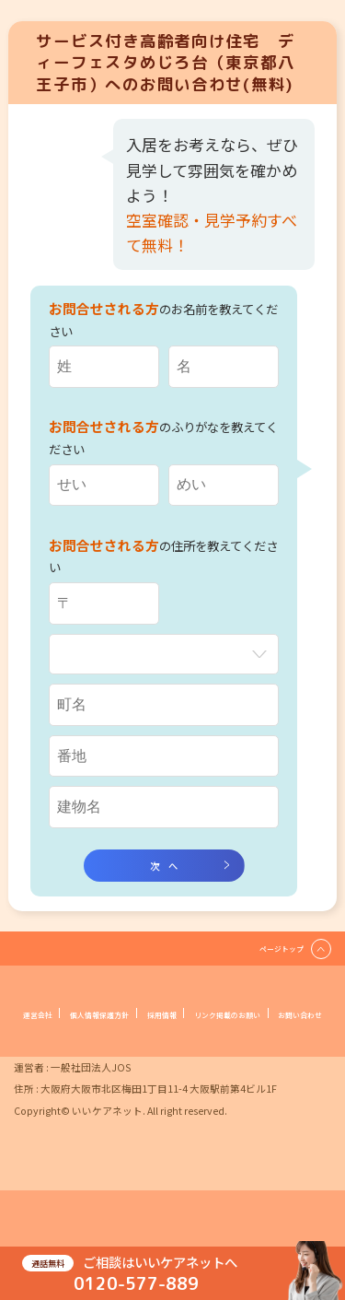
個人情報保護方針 (172, 1027)
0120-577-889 (136, 1277)
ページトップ (270, 958)
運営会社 (80, 1027)
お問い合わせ (234, 1048)
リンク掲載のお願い (127, 1048)
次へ (168, 869)
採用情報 (264, 1027)
